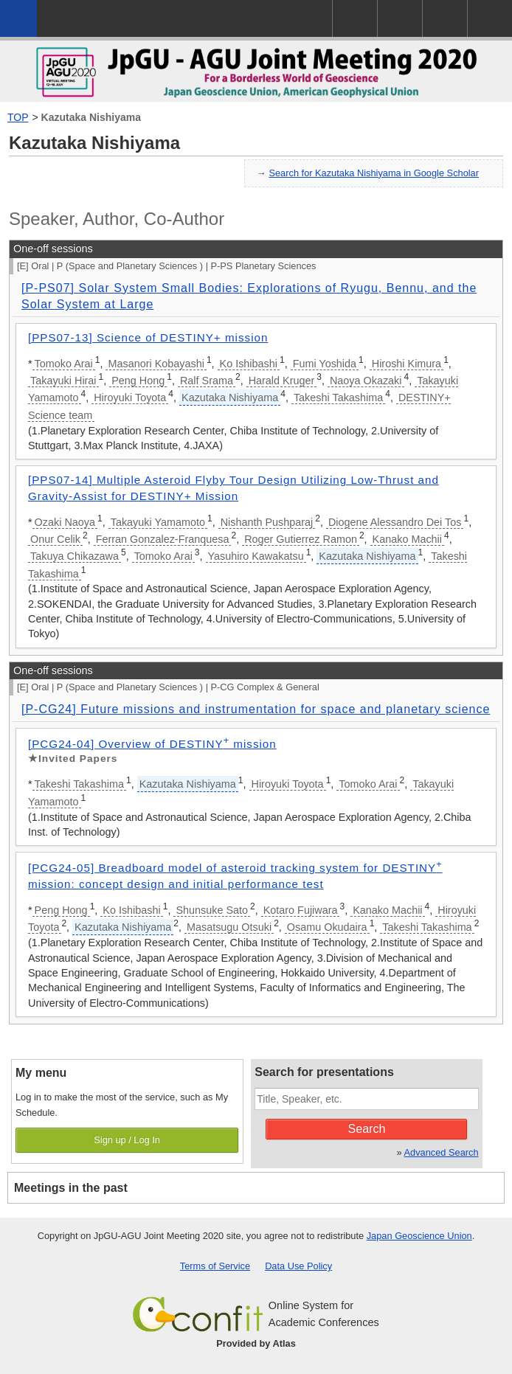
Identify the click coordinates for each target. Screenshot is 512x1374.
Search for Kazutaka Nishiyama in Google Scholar (374, 172)
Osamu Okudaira (327, 927)
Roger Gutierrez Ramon (300, 539)
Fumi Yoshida (324, 363)
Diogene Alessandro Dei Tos (395, 522)
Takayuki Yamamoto (158, 522)
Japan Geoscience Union (419, 1235)
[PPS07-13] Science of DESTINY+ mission (148, 337)
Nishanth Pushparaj (267, 522)
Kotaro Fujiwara (300, 910)
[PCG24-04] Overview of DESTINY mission (152, 744)
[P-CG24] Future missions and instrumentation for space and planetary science (255, 709)
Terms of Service (215, 1265)
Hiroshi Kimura (406, 363)
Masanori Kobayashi (156, 363)
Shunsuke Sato (212, 910)
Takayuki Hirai (63, 380)
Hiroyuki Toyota (130, 397)
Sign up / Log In (127, 1139)
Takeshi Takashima (338, 397)
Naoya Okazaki (366, 380)
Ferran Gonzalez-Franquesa (162, 539)
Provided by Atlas (256, 1343)
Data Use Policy (298, 1265)
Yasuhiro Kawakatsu (256, 556)
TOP (18, 117)
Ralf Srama (206, 380)
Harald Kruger (282, 380)
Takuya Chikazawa (74, 556)
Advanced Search (441, 1152)
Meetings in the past (71, 1188)
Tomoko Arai (64, 363)
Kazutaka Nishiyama (91, 117)
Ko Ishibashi (248, 363)
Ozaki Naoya (65, 522)
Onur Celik (55, 539)
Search (367, 1129)
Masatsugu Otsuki (229, 927)
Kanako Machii (407, 539)
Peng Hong (138, 380)
